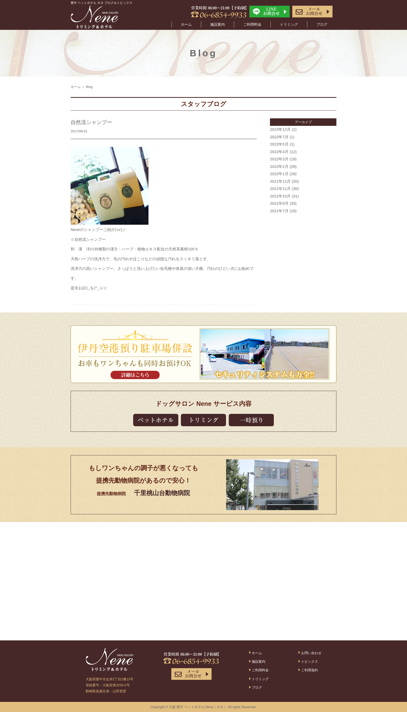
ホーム (186, 24)
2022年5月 (279, 144)
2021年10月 (280, 196)
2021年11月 (280, 188)
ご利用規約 (309, 670)
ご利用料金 (252, 24)
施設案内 (217, 24)
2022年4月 (279, 151)
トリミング (289, 24)
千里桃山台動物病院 (162, 492)
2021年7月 (279, 211)
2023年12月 (280, 129)
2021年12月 (280, 181)
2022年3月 (279, 159)
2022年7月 (279, 137)
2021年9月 (279, 203)
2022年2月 (279, 166)
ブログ (321, 24)
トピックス (309, 661)
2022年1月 (279, 174)
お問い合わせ (311, 653)
